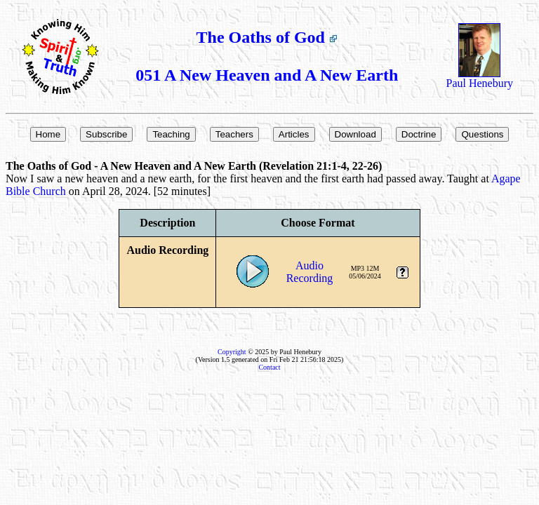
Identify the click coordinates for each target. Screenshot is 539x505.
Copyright (232, 352)
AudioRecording (309, 272)
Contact (269, 367)
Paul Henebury (480, 78)
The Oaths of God (267, 37)
